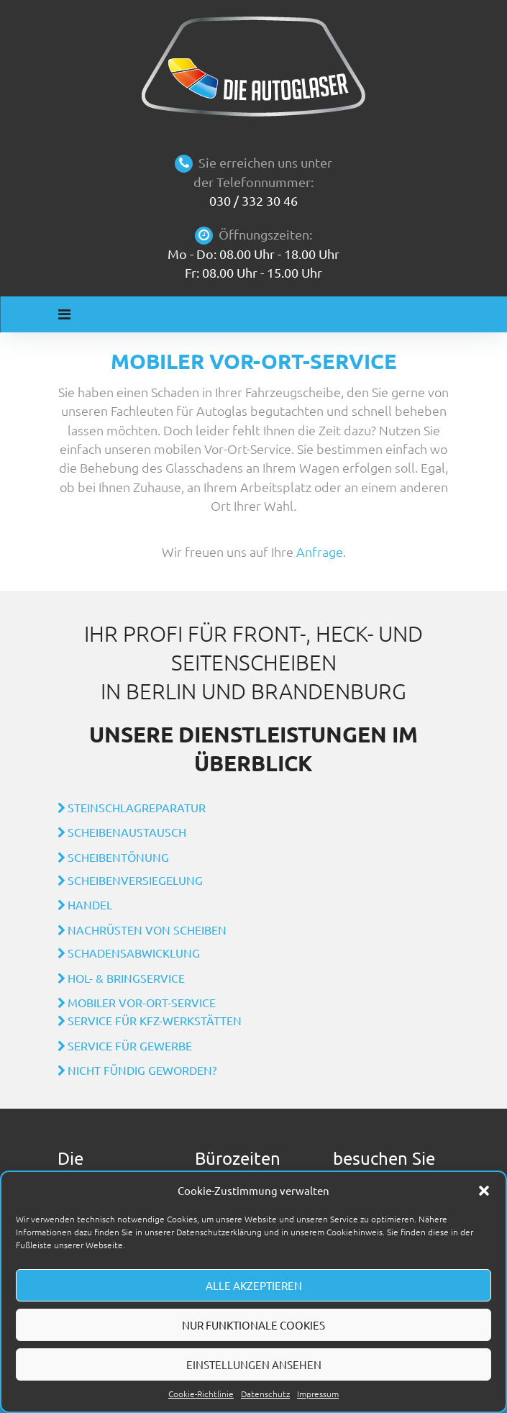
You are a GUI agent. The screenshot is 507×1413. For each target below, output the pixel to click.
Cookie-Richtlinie (201, 1393)
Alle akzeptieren (254, 1285)
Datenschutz (265, 1393)
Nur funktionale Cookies (253, 1325)
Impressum (318, 1393)
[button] (484, 1190)
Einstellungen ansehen (253, 1364)
